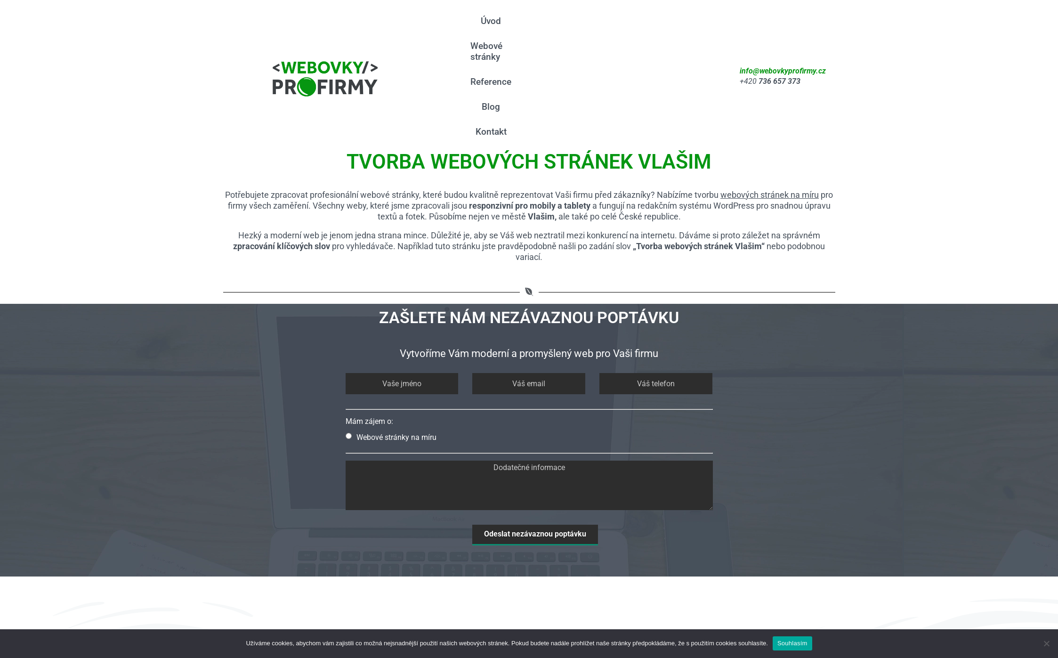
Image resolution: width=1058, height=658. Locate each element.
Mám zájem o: (369, 329)
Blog (665, 30)
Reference (621, 30)
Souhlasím (792, 643)
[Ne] (1046, 643)
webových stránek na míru (769, 103)
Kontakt (703, 30)
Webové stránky (555, 30)
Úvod (498, 30)
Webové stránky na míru (391, 345)
